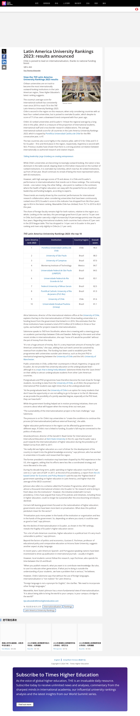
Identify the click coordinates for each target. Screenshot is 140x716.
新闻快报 (46, 3)
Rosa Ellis (30, 649)
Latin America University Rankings (40, 610)
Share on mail (4, 67)
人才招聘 (66, 3)
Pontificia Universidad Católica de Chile (63, 133)
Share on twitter (4, 51)
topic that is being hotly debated (51, 369)
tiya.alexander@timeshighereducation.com (41, 601)
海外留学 (78, 3)
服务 (104, 3)
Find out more (25, 704)
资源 (96, 3)
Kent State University (56, 439)
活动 (87, 3)
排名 (56, 3)
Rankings (68, 606)
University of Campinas (56, 260)
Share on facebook (4, 56)
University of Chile (56, 299)
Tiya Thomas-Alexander (32, 71)
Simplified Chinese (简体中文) (74, 660)
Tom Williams (6, 649)
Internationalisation (52, 606)
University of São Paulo (56, 255)
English (57, 660)
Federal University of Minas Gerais (56, 286)
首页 (36, 3)
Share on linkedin (4, 62)
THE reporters (57, 649)
